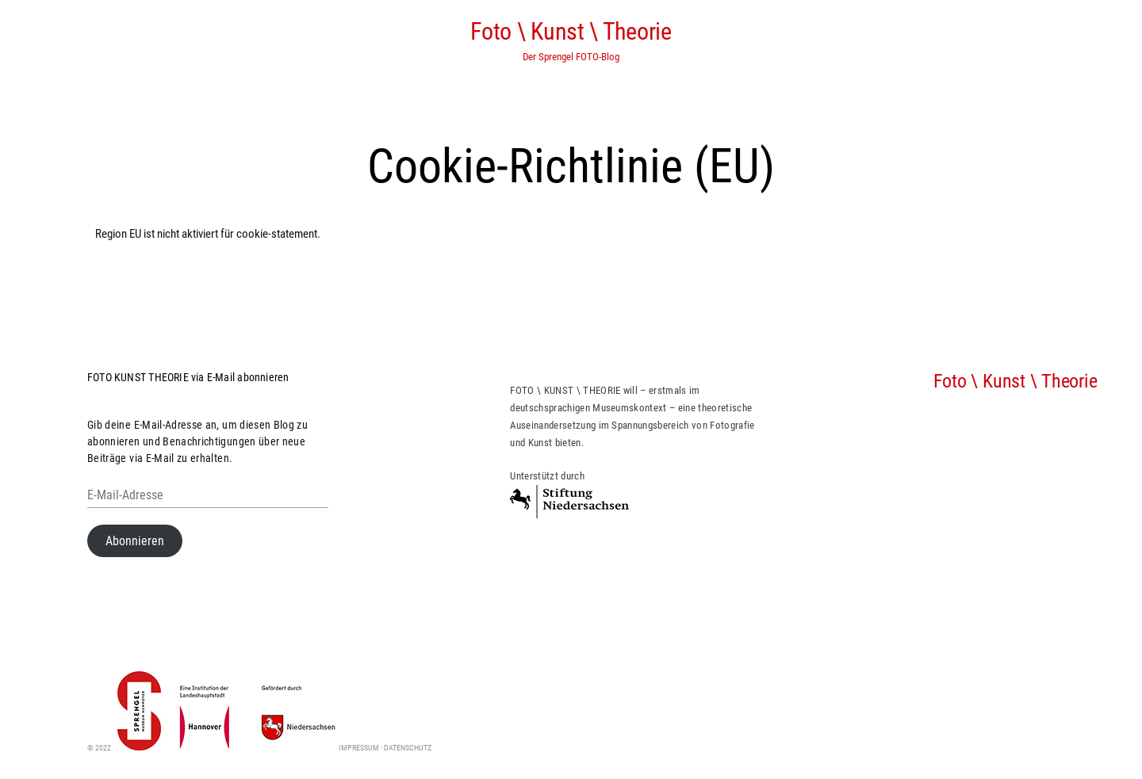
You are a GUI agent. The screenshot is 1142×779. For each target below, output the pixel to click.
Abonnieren (134, 540)
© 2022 (124, 747)
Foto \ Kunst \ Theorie (570, 31)
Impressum (359, 747)
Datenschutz (407, 747)
